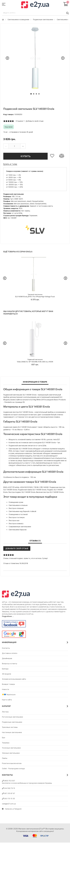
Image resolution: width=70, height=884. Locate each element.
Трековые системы (10, 727)
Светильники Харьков (17, 530)
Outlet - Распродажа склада (13, 769)
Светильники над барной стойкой (22, 511)
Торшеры (5, 743)
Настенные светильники (12, 732)
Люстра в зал (14, 520)
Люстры (5, 712)
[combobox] (35, 13)
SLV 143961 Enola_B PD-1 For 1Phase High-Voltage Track (35, 296)
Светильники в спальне (18, 505)
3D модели (6, 674)
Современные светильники (20, 527)
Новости (5, 689)
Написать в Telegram (12, 809)
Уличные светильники (11, 753)
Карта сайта (7, 700)
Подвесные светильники (43, 20)
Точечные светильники (11, 748)
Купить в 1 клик (10, 164)
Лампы (4, 758)
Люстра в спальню (16, 508)
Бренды (5, 669)
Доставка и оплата (9, 653)
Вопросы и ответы (9, 664)
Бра (3, 738)
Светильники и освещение (18, 20)
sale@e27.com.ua (9, 804)
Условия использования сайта (14, 679)
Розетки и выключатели (11, 763)
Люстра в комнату (16, 524)
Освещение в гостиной (18, 514)
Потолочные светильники (12, 717)
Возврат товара (8, 684)
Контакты (6, 648)
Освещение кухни (16, 502)
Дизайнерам (7, 658)
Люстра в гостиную (17, 517)
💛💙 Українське (8, 695)
